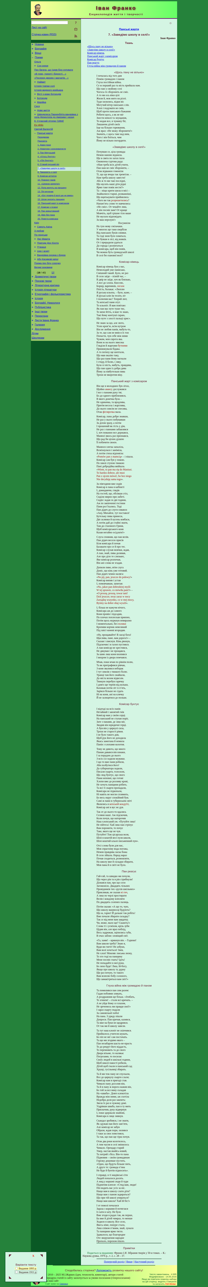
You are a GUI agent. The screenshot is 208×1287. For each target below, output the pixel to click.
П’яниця (41, 268)
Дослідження (42, 359)
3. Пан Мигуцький (46, 165)
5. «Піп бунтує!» (45, 173)
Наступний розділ (144, 1261)
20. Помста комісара (48, 236)
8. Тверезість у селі (47, 186)
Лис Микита (43, 259)
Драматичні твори (45, 300)
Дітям (35, 364)
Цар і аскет (43, 272)
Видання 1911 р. (28, 1272)
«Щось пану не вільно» (100, 46)
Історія (39, 325)
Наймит (41, 87)
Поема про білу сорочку (47, 286)
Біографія (40, 49)
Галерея (40, 354)
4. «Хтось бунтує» (46, 169)
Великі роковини (43, 291)
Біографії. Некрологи (47, 330)
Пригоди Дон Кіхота (48, 263)
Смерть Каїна (44, 245)
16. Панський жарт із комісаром (53, 220)
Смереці (63, 1284)
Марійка (41, 109)
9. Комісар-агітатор (47, 190)
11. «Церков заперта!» (49, 198)
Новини (39, 44)
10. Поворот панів (46, 194)
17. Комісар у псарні (48, 224)
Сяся (37, 114)
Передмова (43, 148)
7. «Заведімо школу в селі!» (51, 182)
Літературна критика (47, 310)
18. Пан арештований (48, 228)
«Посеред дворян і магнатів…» (51, 82)
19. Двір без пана (46, 232)
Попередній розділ (114, 1261)
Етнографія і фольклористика (53, 320)
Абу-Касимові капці (47, 282)
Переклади (41, 344)
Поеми (39, 59)
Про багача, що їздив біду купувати (53, 73)
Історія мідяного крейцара (48, 96)
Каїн (36, 241)
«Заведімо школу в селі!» (101, 49)
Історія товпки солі (44, 91)
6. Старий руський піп (48, 177)
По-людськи (40, 254)
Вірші (38, 54)
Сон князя (42, 68)
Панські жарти (45, 144)
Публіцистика (43, 334)
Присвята (42, 152)
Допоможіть (104, 1270)
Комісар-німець (95, 53)
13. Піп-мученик (45, 207)
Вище (129, 1261)
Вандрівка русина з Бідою (51, 277)
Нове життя (43, 118)
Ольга (37, 64)
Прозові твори (43, 305)
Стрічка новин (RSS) (44, 34)
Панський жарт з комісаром (102, 56)
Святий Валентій (43, 139)
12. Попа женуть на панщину (52, 203)
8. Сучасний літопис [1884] (49, 130)
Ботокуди (42, 105)
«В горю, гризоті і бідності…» (50, 77)
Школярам (38, 368)
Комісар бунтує (95, 59)
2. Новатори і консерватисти (52, 161)
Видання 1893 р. (26, 1268)
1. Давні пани (44, 156)
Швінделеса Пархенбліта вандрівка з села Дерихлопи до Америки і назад (56, 124)
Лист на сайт (39, 27)
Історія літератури (46, 315)
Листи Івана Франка (47, 349)
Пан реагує (93, 62)
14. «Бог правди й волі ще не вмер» (55, 211)
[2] (53, 296)
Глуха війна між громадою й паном (106, 65)
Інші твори (41, 339)
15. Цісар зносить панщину (51, 215)
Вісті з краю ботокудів (49, 100)
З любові (39, 250)
